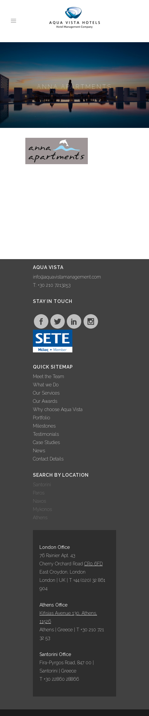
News (39, 450)
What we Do (46, 384)
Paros (38, 492)
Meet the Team (48, 376)
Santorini (42, 484)
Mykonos (42, 509)
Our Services (46, 393)
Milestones (44, 426)
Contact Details (48, 459)
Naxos (39, 501)
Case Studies (46, 442)
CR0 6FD (93, 563)
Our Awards (45, 401)
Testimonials (46, 434)
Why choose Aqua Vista (58, 409)
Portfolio (41, 417)
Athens (40, 517)
